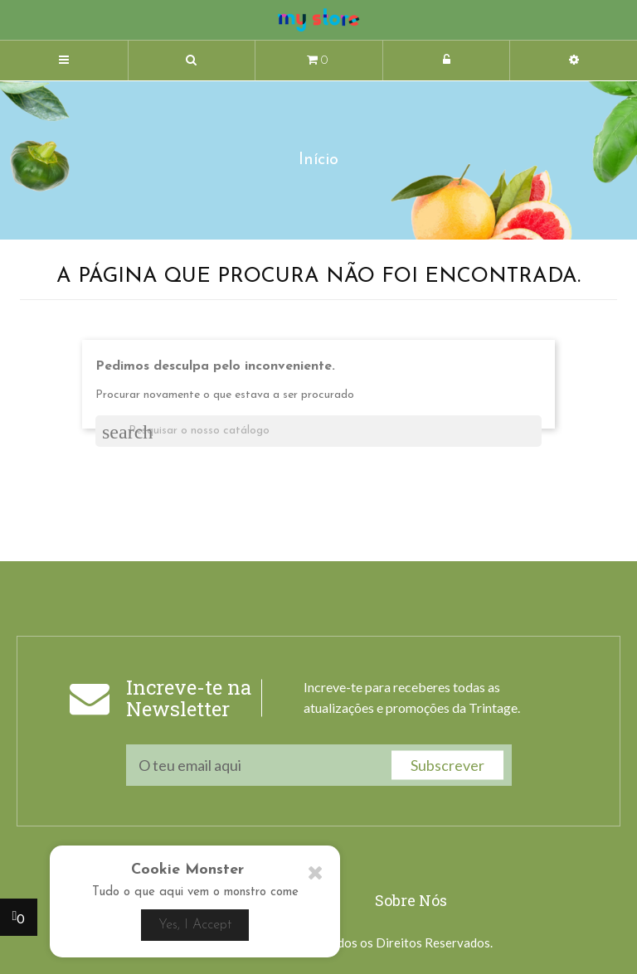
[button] (192, 61)
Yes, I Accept (194, 925)
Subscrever (447, 765)
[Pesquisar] (318, 431)
